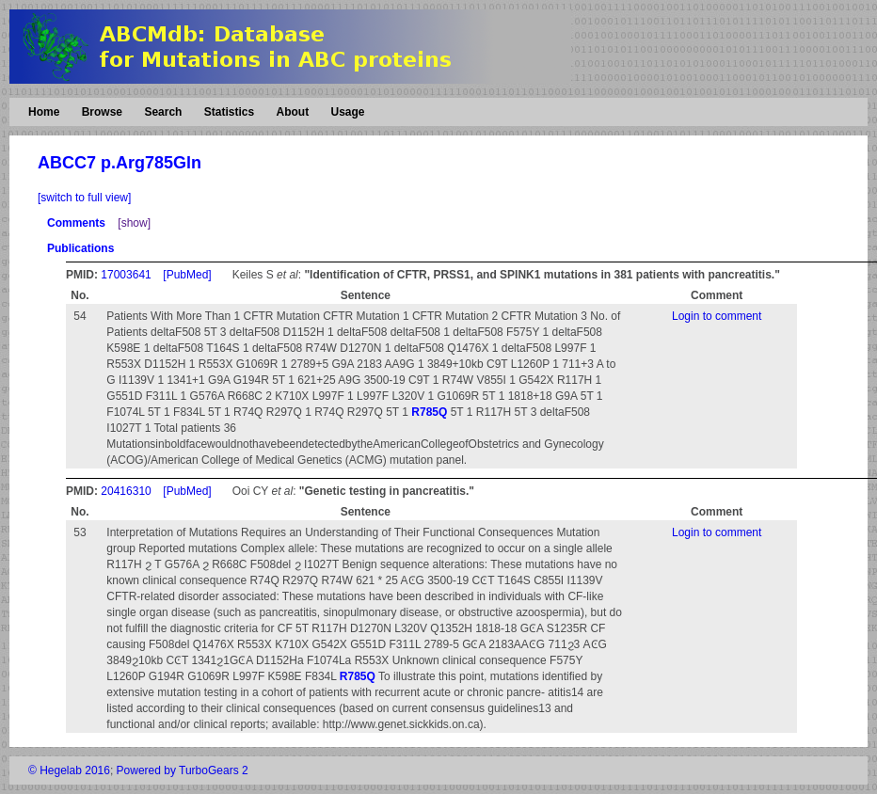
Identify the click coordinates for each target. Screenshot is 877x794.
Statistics (229, 112)
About (292, 112)
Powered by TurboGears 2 (182, 770)
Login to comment (716, 316)
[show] (134, 223)
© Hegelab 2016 (69, 770)
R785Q (429, 412)
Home (43, 112)
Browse (102, 112)
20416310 (126, 491)
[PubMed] (187, 274)
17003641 (126, 274)
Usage (347, 112)
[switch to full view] (84, 197)
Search (163, 112)
